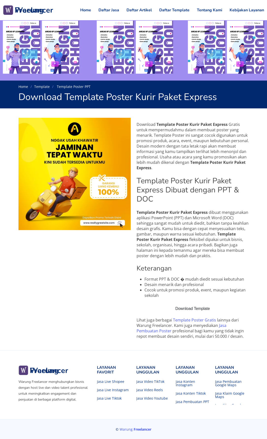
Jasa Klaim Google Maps (229, 395)
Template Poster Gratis (194, 320)
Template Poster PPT (73, 86)
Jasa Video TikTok (150, 381)
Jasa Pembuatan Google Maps (228, 383)
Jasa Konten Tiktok (191, 393)
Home (85, 10)
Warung (135, 429)
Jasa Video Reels (149, 390)
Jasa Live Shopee (110, 381)
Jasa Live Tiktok (109, 398)
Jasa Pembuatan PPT (192, 402)
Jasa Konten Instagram (185, 383)
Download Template (192, 308)
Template (42, 86)
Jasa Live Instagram (113, 390)
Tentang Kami (209, 10)
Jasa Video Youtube (152, 398)
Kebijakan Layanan (247, 10)
